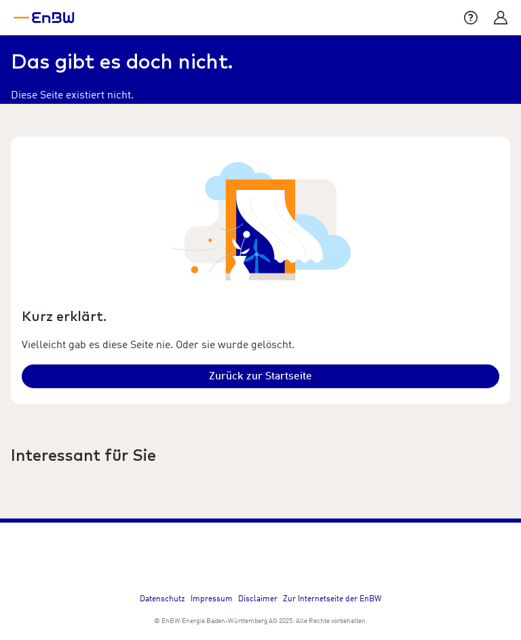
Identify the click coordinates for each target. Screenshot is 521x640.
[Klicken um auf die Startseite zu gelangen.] (260, 376)
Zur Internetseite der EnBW (332, 599)
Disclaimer (257, 599)
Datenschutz (162, 599)
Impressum (212, 599)
